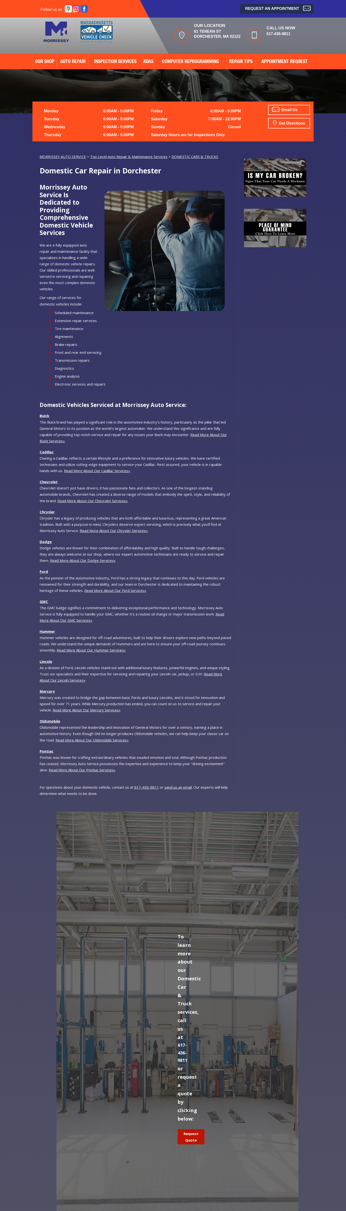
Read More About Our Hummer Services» (91, 650)
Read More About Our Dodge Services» (83, 560)
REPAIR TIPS (241, 62)
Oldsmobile (50, 721)
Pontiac (46, 751)
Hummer (47, 631)
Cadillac (47, 452)
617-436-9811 (278, 34)
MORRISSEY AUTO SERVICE (63, 156)
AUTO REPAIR (73, 62)
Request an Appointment (278, 8)
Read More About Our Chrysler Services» (114, 530)
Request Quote (191, 1136)
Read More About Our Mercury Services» (87, 710)
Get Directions (289, 122)
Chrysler (47, 511)
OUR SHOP (44, 62)
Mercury (47, 691)
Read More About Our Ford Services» (115, 590)
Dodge (46, 541)
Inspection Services (115, 62)
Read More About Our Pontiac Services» (82, 769)
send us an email (178, 787)
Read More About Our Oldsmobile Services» (92, 740)
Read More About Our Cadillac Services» (97, 470)
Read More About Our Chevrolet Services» (92, 500)
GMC (44, 601)
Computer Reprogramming (190, 62)
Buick (44, 415)
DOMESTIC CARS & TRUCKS (195, 156)
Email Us (284, 109)
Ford (44, 571)
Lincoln (46, 661)
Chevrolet (49, 481)
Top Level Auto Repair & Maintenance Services (128, 156)
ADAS (148, 62)
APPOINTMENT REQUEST (284, 62)
